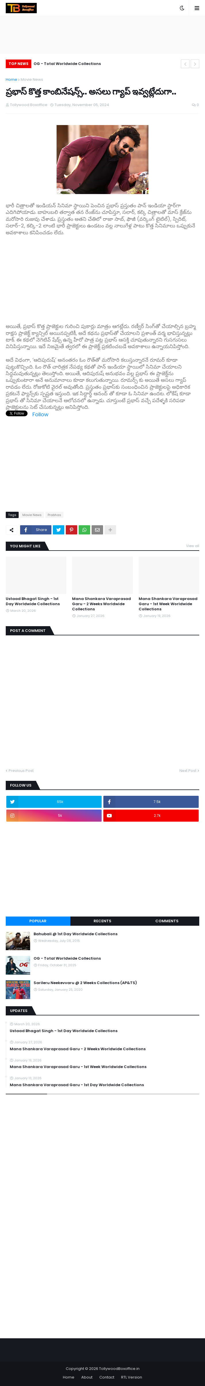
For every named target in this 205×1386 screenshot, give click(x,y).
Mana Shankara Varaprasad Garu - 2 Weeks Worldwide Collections (101, 604)
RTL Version (131, 1377)
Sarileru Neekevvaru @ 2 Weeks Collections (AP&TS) (85, 983)
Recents (102, 921)
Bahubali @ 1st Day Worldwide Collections (75, 934)
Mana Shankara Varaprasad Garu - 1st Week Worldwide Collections (168, 604)
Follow (40, 414)
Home (11, 79)
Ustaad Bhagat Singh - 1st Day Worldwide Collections (33, 601)
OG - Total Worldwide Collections (67, 63)
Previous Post (21, 770)
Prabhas (54, 515)
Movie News (32, 79)
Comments (167, 921)
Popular (38, 921)
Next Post (187, 770)
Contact (106, 1377)
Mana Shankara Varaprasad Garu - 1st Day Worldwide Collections (77, 1085)
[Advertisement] (102, 276)
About (86, 1377)
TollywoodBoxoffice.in (119, 1368)
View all (192, 545)
